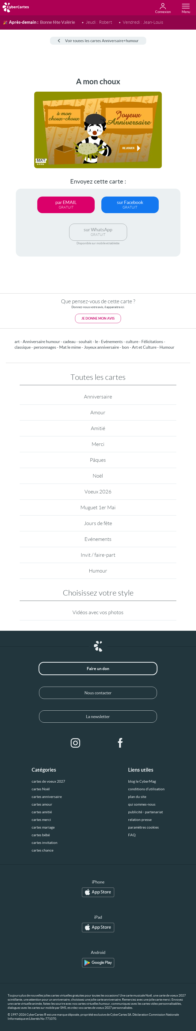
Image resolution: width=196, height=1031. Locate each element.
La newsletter (98, 716)
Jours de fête (98, 523)
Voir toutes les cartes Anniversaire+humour (98, 41)
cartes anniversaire (47, 797)
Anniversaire (98, 396)
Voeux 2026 (98, 491)
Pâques (98, 460)
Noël (98, 476)
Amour (97, 412)
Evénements (98, 539)
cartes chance (42, 850)
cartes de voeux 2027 (48, 781)
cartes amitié (42, 812)
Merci (98, 444)
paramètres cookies (143, 827)
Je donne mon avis (98, 318)
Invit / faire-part (98, 555)
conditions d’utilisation (146, 789)
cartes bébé (41, 835)
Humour (98, 571)
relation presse (140, 820)
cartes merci (41, 820)
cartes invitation (44, 843)
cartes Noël (41, 789)
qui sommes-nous (141, 804)
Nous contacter (98, 692)
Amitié (98, 428)
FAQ (132, 835)
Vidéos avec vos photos (98, 612)
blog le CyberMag (142, 781)
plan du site (137, 797)
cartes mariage (43, 827)
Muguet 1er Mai (98, 507)
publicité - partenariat (145, 812)
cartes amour (42, 804)
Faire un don (98, 668)
